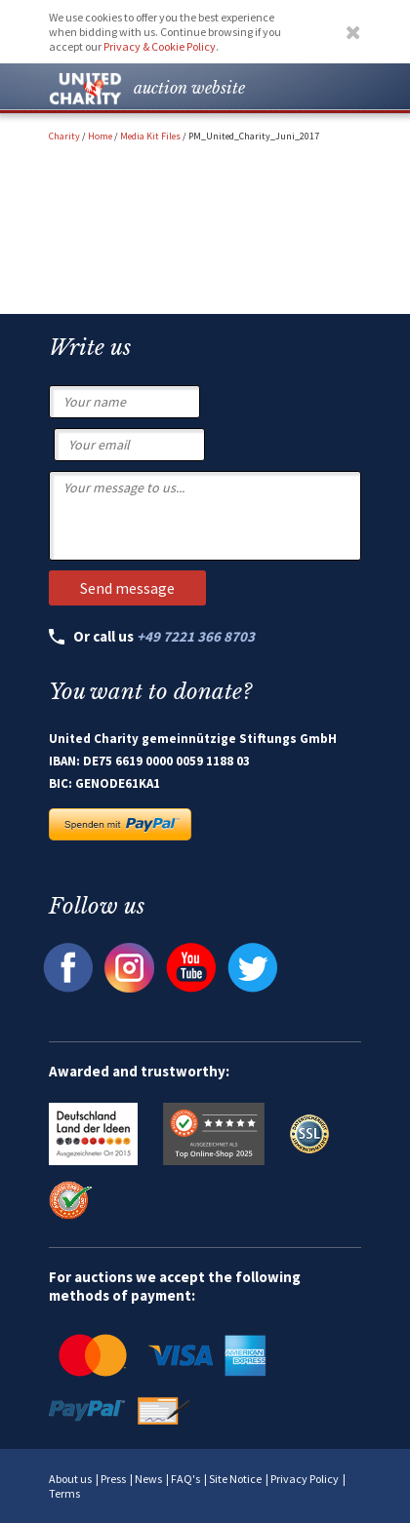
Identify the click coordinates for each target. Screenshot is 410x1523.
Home (100, 136)
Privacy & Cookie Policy (159, 46)
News (148, 1478)
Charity (64, 136)
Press (113, 1478)
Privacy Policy (304, 1478)
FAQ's (185, 1478)
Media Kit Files (150, 136)
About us (70, 1478)
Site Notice (235, 1478)
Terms (64, 1493)
